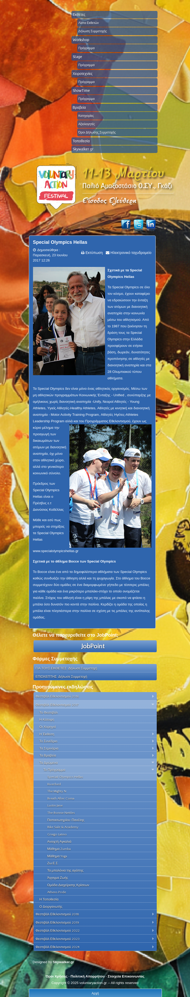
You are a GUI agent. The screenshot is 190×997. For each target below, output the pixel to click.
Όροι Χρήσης (56, 976)
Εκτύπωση (93, 253)
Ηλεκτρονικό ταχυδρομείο (130, 253)
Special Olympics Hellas (60, 242)
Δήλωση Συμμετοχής (92, 31)
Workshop (81, 40)
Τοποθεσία (81, 141)
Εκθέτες (79, 14)
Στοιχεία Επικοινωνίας (126, 976)
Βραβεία (79, 107)
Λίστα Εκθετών (88, 22)
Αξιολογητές (86, 124)
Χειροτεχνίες (83, 74)
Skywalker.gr (83, 149)
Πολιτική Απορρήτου (87, 976)
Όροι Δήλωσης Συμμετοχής (97, 132)
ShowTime (81, 90)
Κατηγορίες (86, 115)
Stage (77, 57)
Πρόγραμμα (86, 48)
